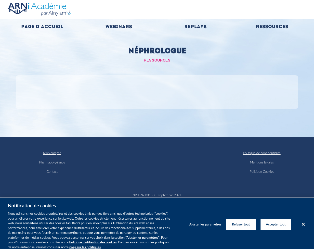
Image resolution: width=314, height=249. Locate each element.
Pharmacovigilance (52, 162)
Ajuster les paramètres (205, 227)
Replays (195, 27)
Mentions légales (262, 162)
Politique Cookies (262, 172)
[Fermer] (303, 227)
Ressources (272, 27)
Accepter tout (276, 227)
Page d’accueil (42, 27)
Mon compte (52, 153)
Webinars (118, 27)
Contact (52, 172)
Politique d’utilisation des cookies (93, 245)
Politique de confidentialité (261, 153)
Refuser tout (241, 227)
